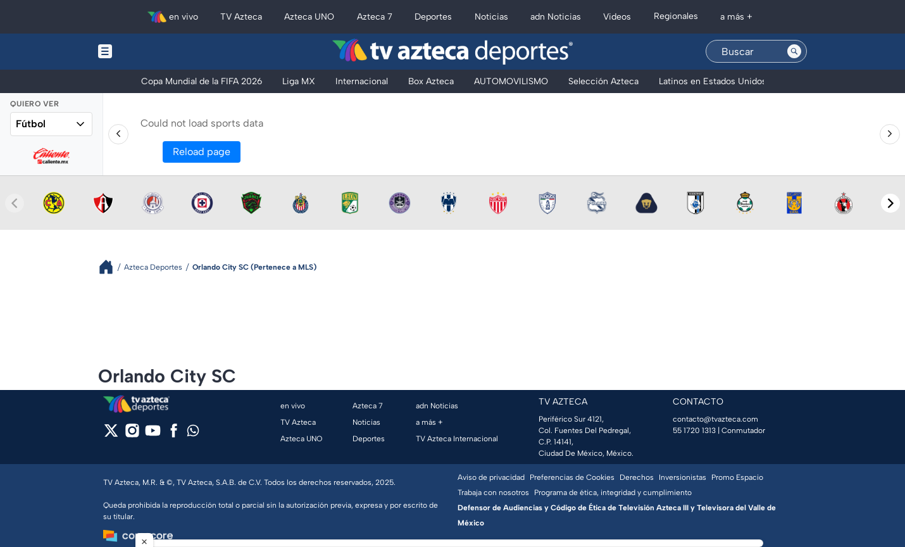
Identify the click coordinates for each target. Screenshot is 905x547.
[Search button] (794, 51)
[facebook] (174, 435)
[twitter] (111, 435)
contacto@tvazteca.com (715, 419)
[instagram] (132, 435)
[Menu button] (148, 52)
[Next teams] (890, 203)
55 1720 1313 (694, 430)
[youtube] (153, 435)
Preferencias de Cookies (572, 477)
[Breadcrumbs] (111, 267)
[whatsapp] (193, 433)
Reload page (201, 152)
